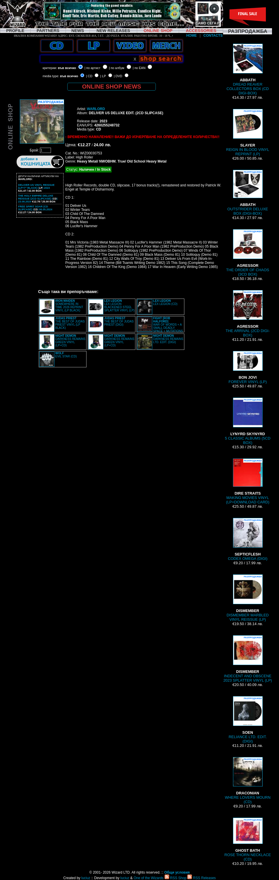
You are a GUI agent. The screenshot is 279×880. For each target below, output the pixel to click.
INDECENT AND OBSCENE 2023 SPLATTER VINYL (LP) (247, 659)
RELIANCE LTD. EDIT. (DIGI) (248, 719)
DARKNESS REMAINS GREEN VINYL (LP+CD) (70, 340)
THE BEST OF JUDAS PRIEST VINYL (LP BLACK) (70, 323)
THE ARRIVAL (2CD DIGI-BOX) (248, 313)
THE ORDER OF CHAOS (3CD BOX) (247, 252)
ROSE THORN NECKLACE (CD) (248, 839)
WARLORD (96, 109)
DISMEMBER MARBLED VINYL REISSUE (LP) (248, 598)
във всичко (67, 68)
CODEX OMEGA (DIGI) (247, 539)
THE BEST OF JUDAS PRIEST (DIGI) (119, 321)
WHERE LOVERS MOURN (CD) (248, 780)
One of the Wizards (149, 878)
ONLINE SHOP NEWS (111, 86)
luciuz (85, 878)
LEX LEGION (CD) (165, 302)
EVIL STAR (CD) (66, 355)
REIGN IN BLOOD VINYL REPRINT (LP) (247, 132)
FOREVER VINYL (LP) (248, 367)
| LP (103, 76)
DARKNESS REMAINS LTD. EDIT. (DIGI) (168, 339)
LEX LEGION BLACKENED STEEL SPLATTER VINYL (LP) (119, 305)
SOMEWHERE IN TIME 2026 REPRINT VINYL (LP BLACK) (69, 305)
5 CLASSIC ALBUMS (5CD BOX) (247, 421)
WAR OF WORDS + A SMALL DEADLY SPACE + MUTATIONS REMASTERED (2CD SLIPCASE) (160, 326)
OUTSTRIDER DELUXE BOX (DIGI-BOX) (247, 193)
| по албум (116, 68)
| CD (89, 76)
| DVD (118, 76)
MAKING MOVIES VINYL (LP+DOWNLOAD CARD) (247, 481)
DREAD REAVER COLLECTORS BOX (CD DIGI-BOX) (248, 69)
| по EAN (139, 68)
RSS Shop (175, 878)
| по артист (92, 68)
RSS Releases (201, 878)
